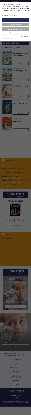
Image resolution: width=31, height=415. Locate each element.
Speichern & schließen (15, 24)
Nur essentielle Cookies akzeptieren (15, 29)
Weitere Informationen (15, 33)
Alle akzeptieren (15, 20)
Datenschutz (26, 36)
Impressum (20, 36)
